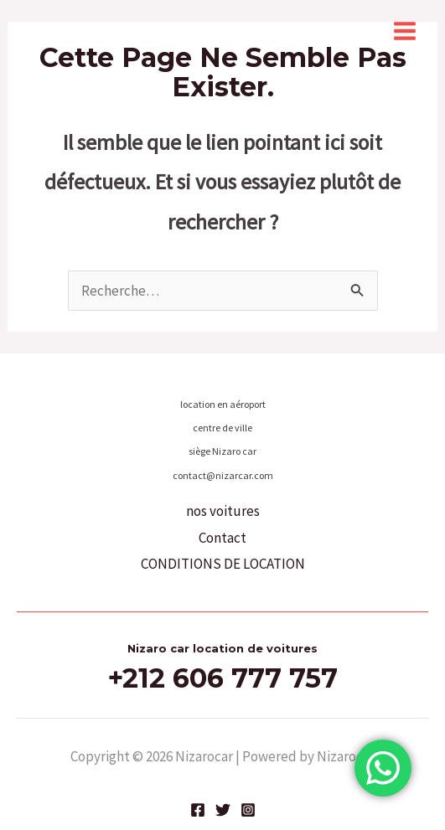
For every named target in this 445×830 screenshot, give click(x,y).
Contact (222, 537)
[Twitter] (222, 809)
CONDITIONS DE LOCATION (223, 563)
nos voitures (223, 511)
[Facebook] (197, 809)
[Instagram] (248, 809)
